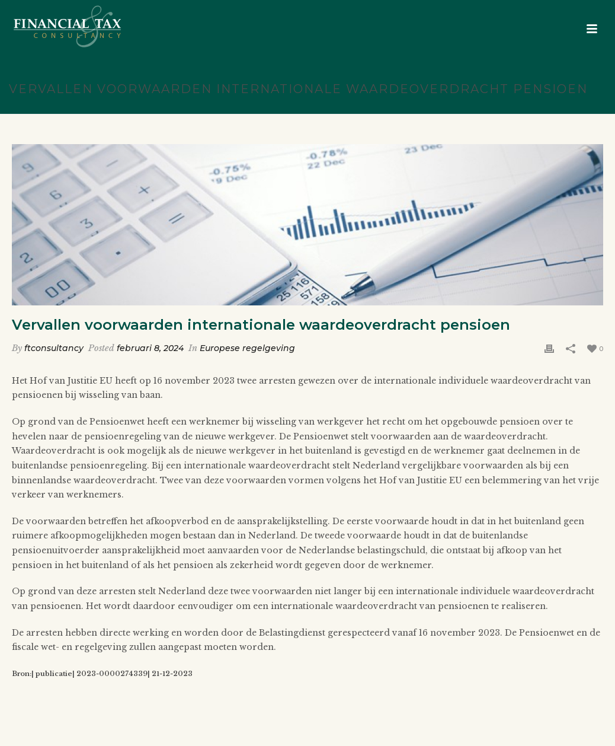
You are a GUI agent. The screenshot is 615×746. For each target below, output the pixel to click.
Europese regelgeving (247, 348)
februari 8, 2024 (150, 348)
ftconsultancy (54, 348)
